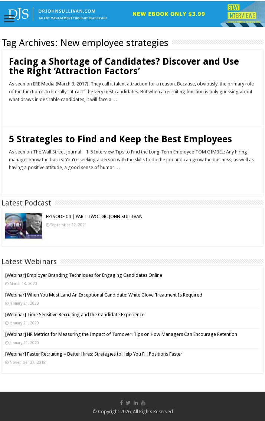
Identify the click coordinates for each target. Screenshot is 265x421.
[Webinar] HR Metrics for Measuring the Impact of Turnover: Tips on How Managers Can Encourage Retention (121, 334)
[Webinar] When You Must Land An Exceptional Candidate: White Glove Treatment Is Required (103, 295)
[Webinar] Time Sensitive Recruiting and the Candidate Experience (74, 314)
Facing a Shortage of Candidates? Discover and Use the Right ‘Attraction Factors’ (124, 66)
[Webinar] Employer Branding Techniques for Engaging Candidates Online (83, 275)
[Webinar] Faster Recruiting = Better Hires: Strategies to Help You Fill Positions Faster (93, 354)
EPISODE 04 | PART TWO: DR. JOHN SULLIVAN (94, 216)
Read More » (25, 112)
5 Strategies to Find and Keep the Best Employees (120, 139)
